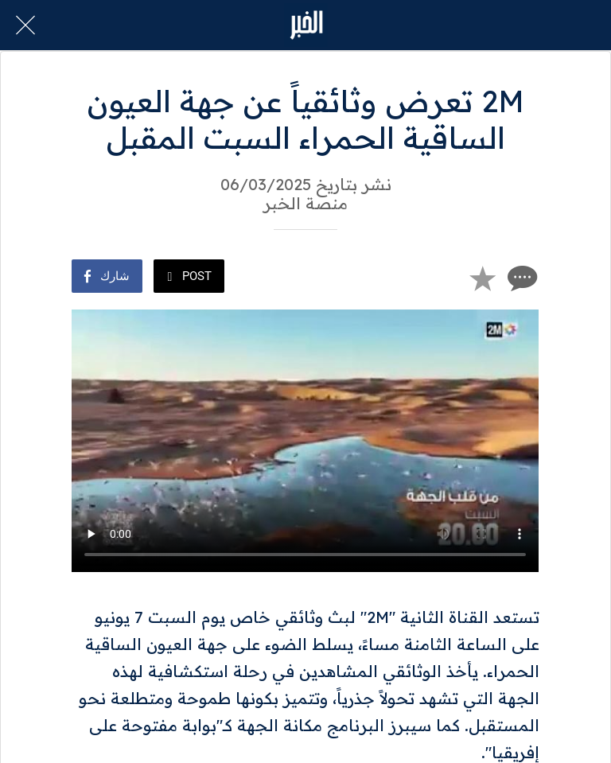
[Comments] (520, 278)
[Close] (25, 25)
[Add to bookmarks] (482, 278)
